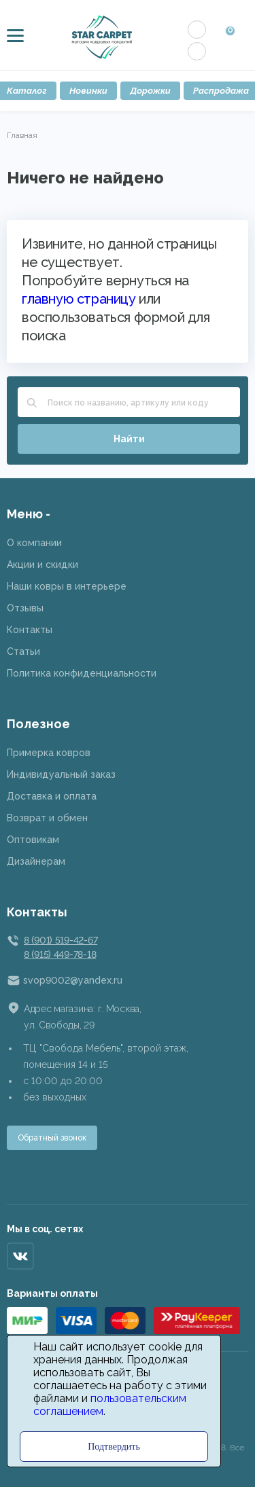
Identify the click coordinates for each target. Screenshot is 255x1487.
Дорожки (150, 91)
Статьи (23, 651)
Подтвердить (114, 1446)
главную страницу (79, 299)
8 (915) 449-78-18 (60, 954)
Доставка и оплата (52, 796)
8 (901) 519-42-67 (60, 940)
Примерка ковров (48, 752)
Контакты (29, 629)
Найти (129, 438)
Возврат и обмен (47, 817)
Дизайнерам (36, 861)
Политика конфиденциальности (81, 673)
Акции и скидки (42, 564)
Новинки (88, 91)
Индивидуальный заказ (61, 774)
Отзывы (25, 608)
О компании (34, 542)
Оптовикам (33, 839)
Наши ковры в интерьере (66, 586)
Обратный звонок (52, 1138)
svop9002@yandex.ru (72, 980)
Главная (22, 135)
